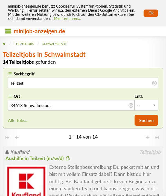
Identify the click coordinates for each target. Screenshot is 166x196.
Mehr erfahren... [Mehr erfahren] (67, 18)
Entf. (139, 96)
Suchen (146, 120)
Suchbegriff (24, 73)
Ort (17, 96)
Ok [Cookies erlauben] (150, 13)
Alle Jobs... (18, 120)
